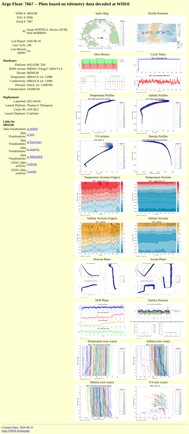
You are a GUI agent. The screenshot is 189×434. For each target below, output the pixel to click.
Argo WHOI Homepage (15, 430)
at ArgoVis (33, 149)
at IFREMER (34, 156)
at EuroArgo (34, 142)
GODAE (32, 164)
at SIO (30, 134)
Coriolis (31, 171)
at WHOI (32, 129)
